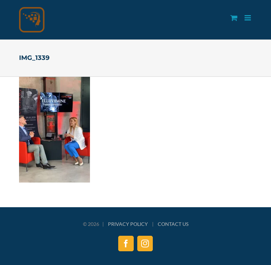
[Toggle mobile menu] (248, 17)
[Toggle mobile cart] (233, 17)
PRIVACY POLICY (128, 224)
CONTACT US (173, 224)
